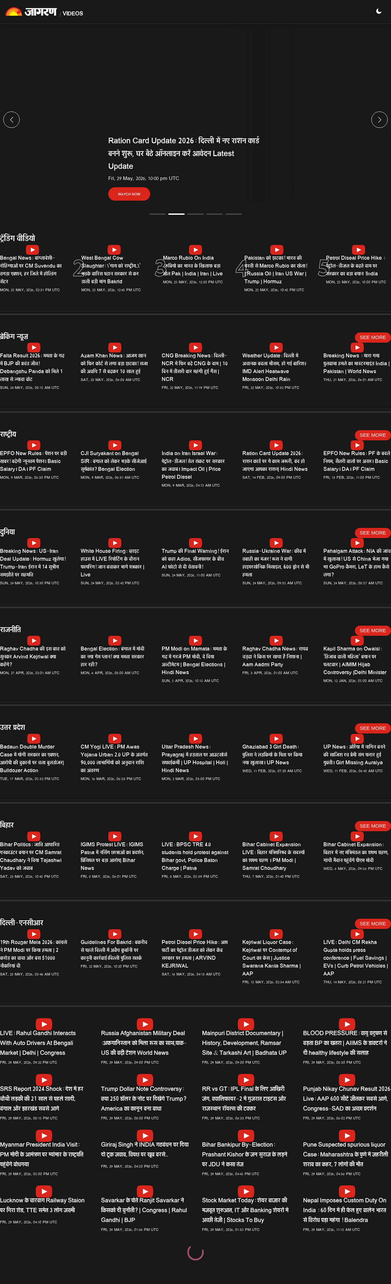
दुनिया (7, 533)
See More (373, 337)
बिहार (7, 826)
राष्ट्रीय (8, 435)
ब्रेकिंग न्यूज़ (14, 337)
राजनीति (10, 631)
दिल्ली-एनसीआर (21, 924)
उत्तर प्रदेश (12, 728)
